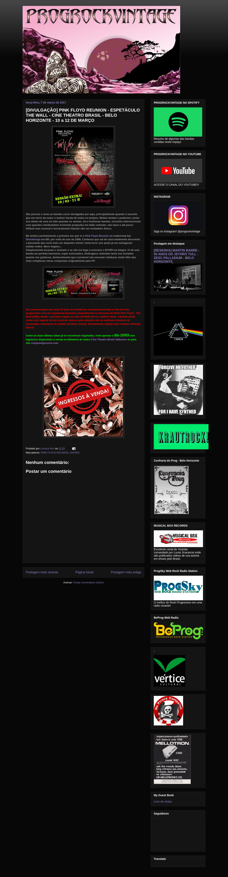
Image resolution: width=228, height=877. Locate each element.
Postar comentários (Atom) (88, 582)
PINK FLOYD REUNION (55, 452)
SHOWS (75, 452)
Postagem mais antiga (126, 572)
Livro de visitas (163, 801)
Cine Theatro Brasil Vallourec (109, 339)
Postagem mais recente (42, 572)
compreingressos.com (44, 343)
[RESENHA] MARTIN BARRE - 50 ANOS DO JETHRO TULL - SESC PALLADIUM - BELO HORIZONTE (176, 256)
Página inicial (84, 572)
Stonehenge (33, 239)
